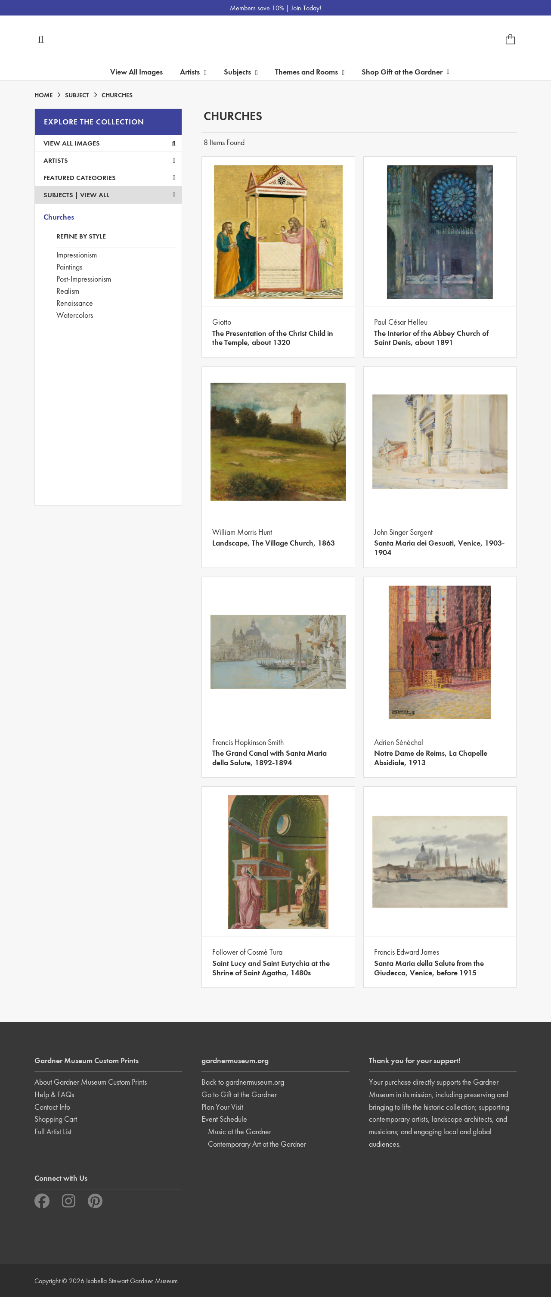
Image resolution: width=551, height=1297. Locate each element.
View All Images (136, 72)
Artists (109, 160)
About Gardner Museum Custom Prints (90, 1082)
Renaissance (74, 303)
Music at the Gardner (239, 1131)
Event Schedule (224, 1119)
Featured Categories (109, 177)
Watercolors (74, 315)
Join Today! (306, 7)
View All (94, 194)
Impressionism (76, 255)
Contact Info (52, 1107)
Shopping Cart (55, 1119)
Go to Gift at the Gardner (239, 1094)
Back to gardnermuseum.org (242, 1082)
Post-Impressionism (83, 279)
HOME (43, 95)
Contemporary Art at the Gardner (257, 1144)
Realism (67, 291)
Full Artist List (52, 1131)
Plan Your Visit (222, 1107)
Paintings (69, 267)
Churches (58, 217)
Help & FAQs (54, 1094)
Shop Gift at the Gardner (405, 72)
